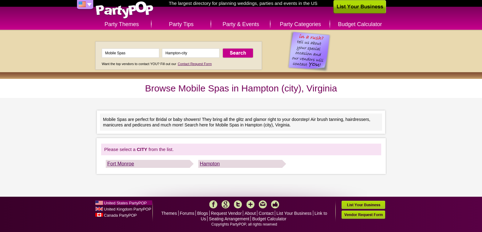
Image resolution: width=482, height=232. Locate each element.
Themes (169, 213)
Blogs (202, 213)
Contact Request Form (195, 64)
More (251, 204)
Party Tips (181, 24)
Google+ (226, 204)
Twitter (238, 204)
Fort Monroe (120, 163)
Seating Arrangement (229, 218)
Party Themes (122, 24)
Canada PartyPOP (120, 215)
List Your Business (293, 213)
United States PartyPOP (125, 203)
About (250, 213)
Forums (187, 213)
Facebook (213, 204)
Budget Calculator (360, 24)
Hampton (210, 163)
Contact (266, 213)
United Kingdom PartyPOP (127, 209)
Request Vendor (226, 213)
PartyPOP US (124, 10)
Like (275, 204)
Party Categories (300, 24)
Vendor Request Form (363, 214)
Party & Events (241, 24)
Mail (263, 204)
